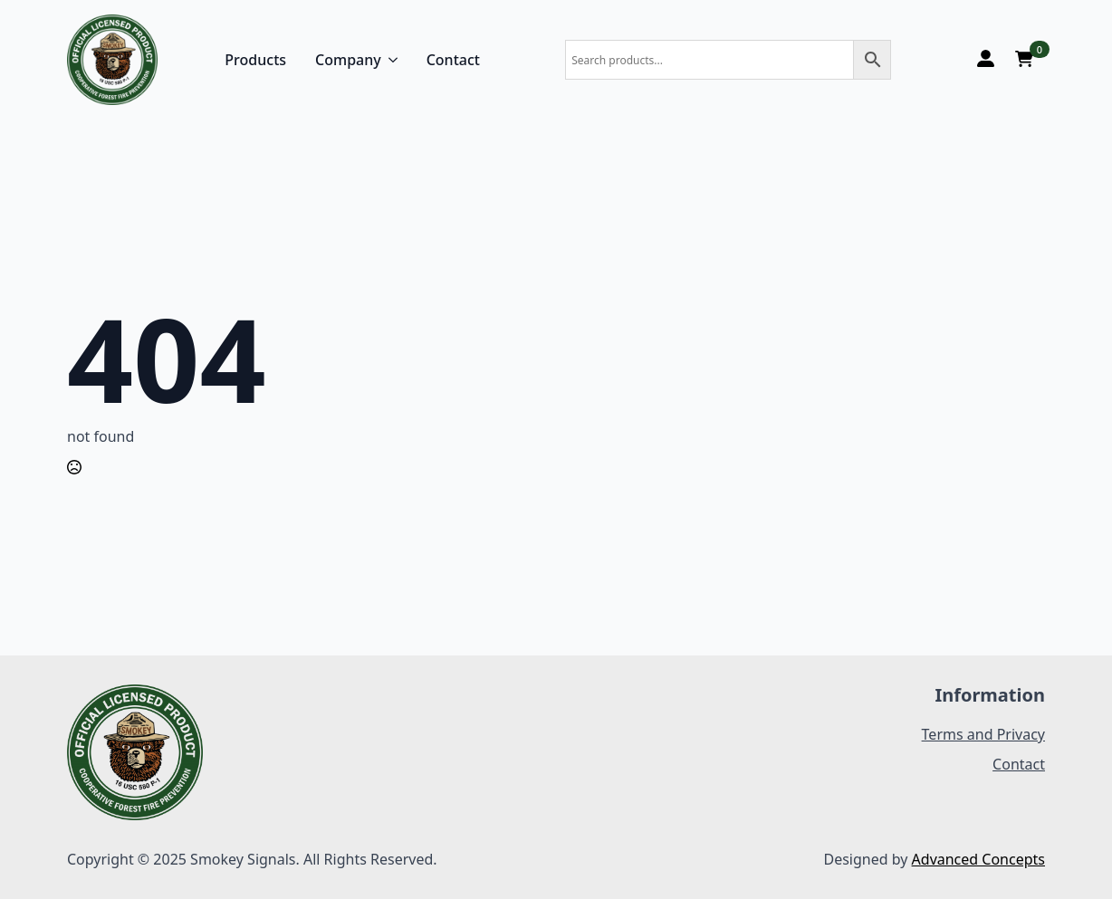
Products (255, 60)
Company (348, 60)
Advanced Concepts (978, 859)
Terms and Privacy (983, 734)
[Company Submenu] (389, 60)
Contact (453, 60)
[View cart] (1024, 60)
